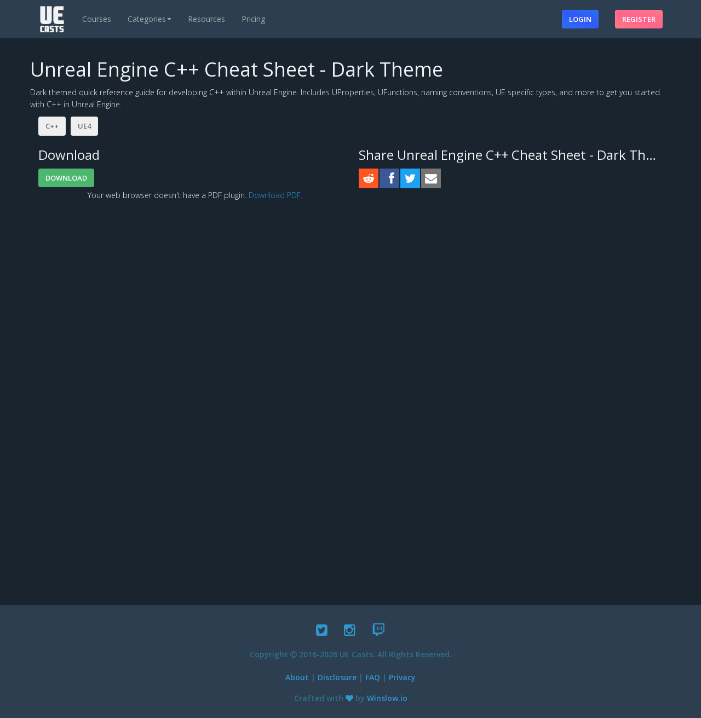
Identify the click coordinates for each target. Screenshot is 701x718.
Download (66, 178)
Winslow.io (387, 698)
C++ (52, 126)
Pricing (253, 19)
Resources (206, 19)
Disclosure (337, 677)
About (297, 677)
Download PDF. (275, 195)
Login (580, 19)
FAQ (372, 677)
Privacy (402, 677)
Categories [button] (149, 19)
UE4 (84, 126)
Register (639, 19)
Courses (96, 19)
